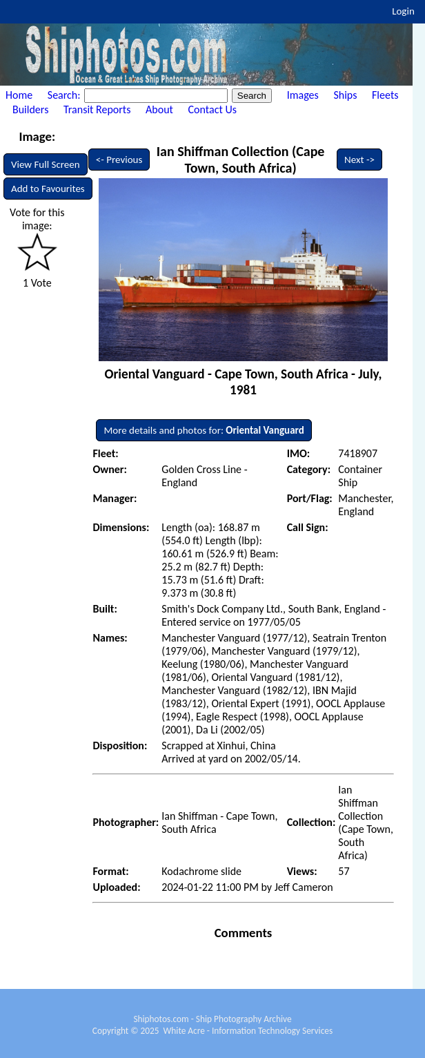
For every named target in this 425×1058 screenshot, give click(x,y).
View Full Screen (45, 164)
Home (19, 95)
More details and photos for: (203, 430)
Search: (65, 95)
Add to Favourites (48, 188)
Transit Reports (96, 109)
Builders (30, 109)
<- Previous (119, 159)
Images (303, 95)
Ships (345, 95)
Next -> (359, 159)
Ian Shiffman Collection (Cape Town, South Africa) (241, 159)
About (159, 109)
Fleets (385, 95)
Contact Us (212, 109)
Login (403, 11)
